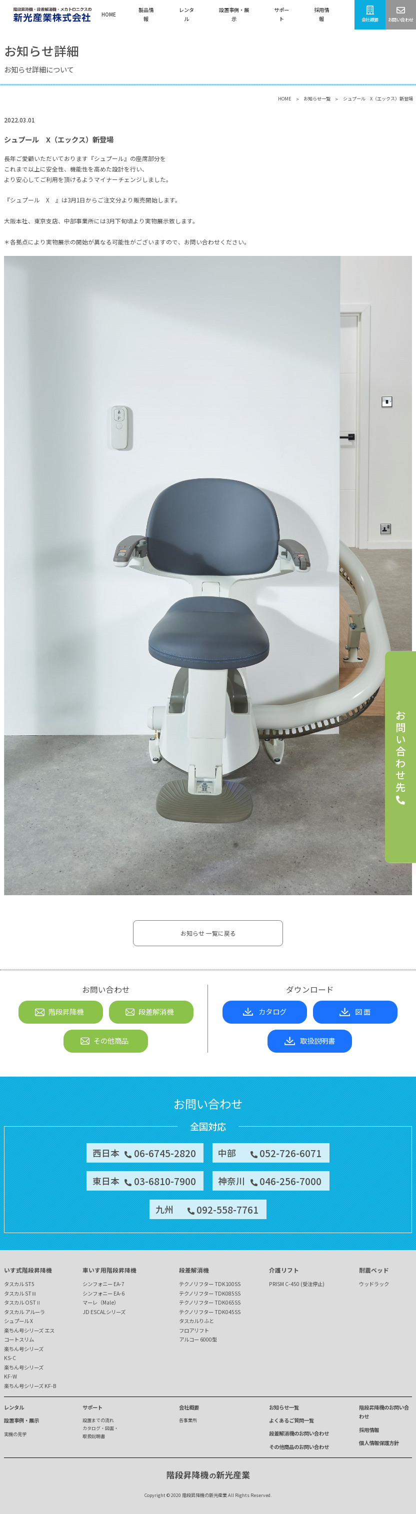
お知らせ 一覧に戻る (208, 933)
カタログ (264, 1011)
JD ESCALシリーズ (104, 1312)
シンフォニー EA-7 (103, 1284)
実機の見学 (15, 1434)
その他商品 (104, 1040)
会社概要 (189, 1407)
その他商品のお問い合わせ (299, 1447)
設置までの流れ (98, 1420)
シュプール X (18, 1321)
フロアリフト (194, 1330)
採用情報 (369, 1430)
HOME (285, 98)
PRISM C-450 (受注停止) (296, 1284)
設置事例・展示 (21, 1420)
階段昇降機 (58, 1011)
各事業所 (188, 1420)
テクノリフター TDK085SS (209, 1293)
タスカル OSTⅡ (22, 1302)
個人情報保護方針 (379, 1443)
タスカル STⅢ (20, 1293)
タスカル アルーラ (24, 1312)
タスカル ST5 (19, 1284)
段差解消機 (149, 1011)
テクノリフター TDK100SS (209, 1284)
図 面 (355, 1011)
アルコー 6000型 (198, 1339)
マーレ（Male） (100, 1302)
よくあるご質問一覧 (291, 1420)
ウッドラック (374, 1284)
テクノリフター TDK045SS (209, 1312)
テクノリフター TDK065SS (209, 1302)
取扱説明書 (309, 1040)
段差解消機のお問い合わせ (299, 1433)
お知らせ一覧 (317, 98)
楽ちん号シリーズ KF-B (30, 1386)
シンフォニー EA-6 (103, 1293)
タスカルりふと (196, 1321)
